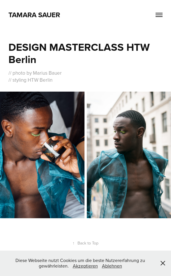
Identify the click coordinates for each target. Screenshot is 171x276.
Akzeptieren (85, 266)
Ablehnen (112, 266)
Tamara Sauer (34, 15)
